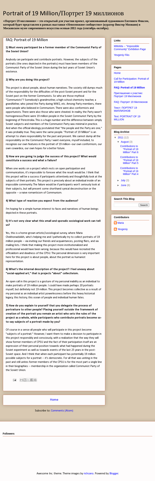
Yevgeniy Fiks (121, 55)
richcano (89, 473)
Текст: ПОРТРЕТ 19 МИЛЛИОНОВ (125, 109)
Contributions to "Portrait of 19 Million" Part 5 (129, 160)
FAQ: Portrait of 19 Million (129, 87)
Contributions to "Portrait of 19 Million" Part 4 (129, 171)
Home (54, 400)
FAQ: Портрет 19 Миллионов (131, 102)
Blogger (113, 473)
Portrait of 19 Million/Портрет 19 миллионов (63, 13)
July (123, 180)
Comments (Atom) (62, 410)
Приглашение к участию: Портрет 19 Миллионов (128, 95)
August (125, 141)
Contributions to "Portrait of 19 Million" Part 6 (129, 149)
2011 (121, 137)
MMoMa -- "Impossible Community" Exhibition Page (130, 48)
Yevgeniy (123, 229)
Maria (121, 222)
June (124, 185)
